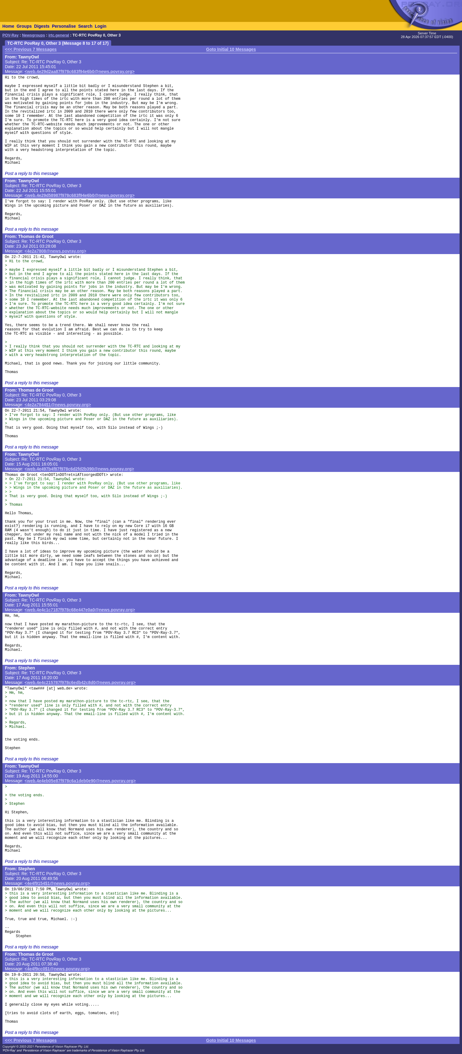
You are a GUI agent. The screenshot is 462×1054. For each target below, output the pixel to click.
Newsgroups (33, 35)
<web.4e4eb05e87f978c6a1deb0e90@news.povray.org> (80, 780)
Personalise (64, 26)
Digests (42, 26)
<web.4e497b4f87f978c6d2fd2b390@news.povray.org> (79, 468)
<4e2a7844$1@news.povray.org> (58, 404)
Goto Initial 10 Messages (231, 49)
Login (100, 26)
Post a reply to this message (31, 173)
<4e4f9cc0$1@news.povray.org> (57, 968)
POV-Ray (10, 35)
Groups (24, 26)
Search (85, 26)
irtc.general (58, 35)
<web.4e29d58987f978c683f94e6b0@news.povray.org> (80, 195)
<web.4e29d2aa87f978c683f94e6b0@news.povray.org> (80, 71)
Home (8, 26)
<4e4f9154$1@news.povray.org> (57, 883)
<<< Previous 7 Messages (31, 49)
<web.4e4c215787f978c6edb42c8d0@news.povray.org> (80, 682)
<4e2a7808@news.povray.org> (55, 251)
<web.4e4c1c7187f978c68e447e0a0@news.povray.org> (80, 609)
